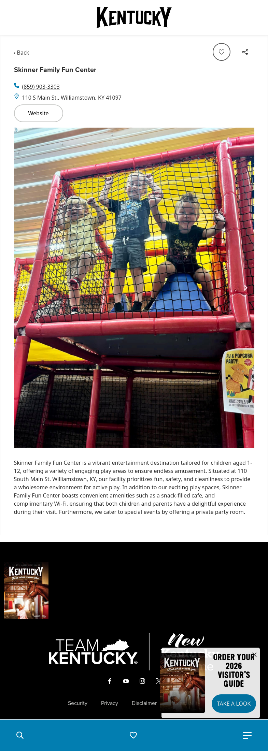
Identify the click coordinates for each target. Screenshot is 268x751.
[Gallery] (134, 288)
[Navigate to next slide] (246, 288)
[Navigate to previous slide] (22, 288)
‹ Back (21, 52)
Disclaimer (144, 703)
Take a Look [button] (234, 703)
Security (77, 703)
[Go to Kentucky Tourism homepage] (134, 17)
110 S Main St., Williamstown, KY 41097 (72, 97)
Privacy (109, 703)
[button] (20, 735)
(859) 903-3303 (41, 86)
